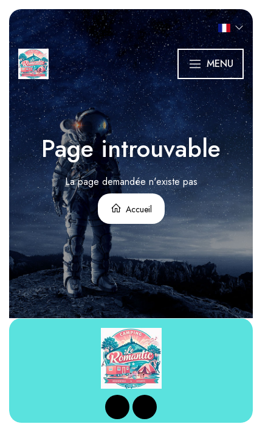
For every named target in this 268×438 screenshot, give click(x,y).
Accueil (131, 209)
